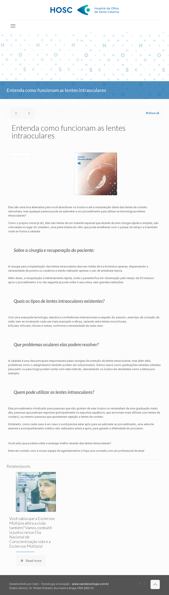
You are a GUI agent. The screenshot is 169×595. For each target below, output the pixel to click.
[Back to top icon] (155, 584)
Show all (152, 113)
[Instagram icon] (144, 584)
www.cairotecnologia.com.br (90, 584)
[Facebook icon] (139, 584)
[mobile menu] (13, 26)
